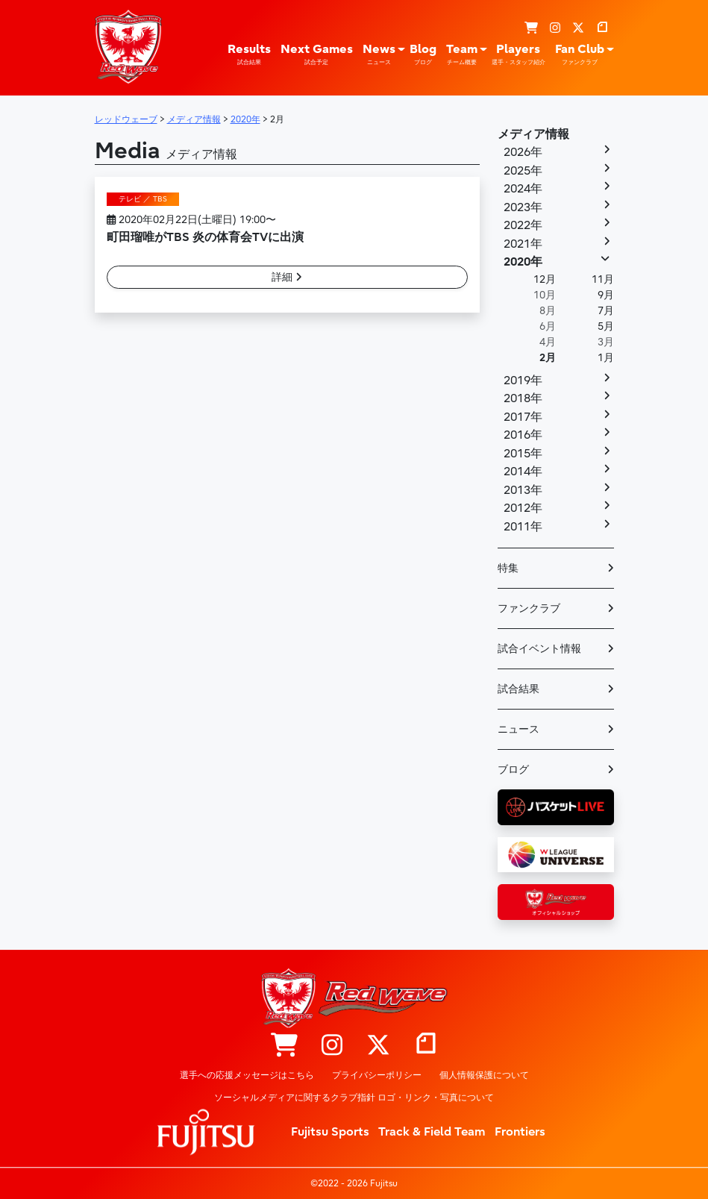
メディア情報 (533, 134)
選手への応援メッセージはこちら (247, 1075)
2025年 (523, 171)
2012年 (523, 508)
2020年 (523, 262)
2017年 (523, 417)
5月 (606, 326)
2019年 (523, 380)
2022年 (523, 225)
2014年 (523, 471)
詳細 (287, 277)
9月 (606, 295)
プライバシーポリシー (377, 1075)
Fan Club (579, 54)
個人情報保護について (484, 1075)
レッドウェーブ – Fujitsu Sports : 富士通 (128, 46)
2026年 (523, 152)
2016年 (523, 435)
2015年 (523, 453)
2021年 (523, 244)
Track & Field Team (432, 1132)
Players (518, 54)
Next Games (317, 54)
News (379, 54)
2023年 (523, 207)
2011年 (523, 526)
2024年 (523, 188)
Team (461, 54)
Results (249, 54)
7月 (606, 310)
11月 (603, 279)
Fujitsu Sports (330, 1132)
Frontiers (520, 1132)
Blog (423, 54)
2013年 (523, 490)
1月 (606, 357)
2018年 (523, 398)
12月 (544, 279)
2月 (547, 357)
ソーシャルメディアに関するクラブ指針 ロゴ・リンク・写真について (354, 1097)
